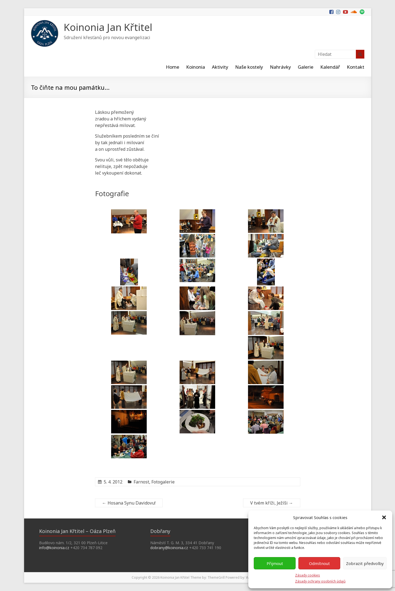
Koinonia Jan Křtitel (108, 27)
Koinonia (195, 67)
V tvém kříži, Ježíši (271, 503)
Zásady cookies (307, 575)
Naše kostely (249, 67)
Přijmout (275, 563)
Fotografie (112, 193)
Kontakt (355, 67)
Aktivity (220, 67)
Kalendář (330, 67)
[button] (384, 517)
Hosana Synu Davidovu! (128, 503)
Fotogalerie (163, 482)
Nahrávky (280, 67)
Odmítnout (319, 563)
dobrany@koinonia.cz (169, 547)
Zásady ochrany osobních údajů (320, 581)
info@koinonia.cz (54, 547)
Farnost (141, 482)
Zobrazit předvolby (365, 563)
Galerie (305, 67)
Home (172, 67)
